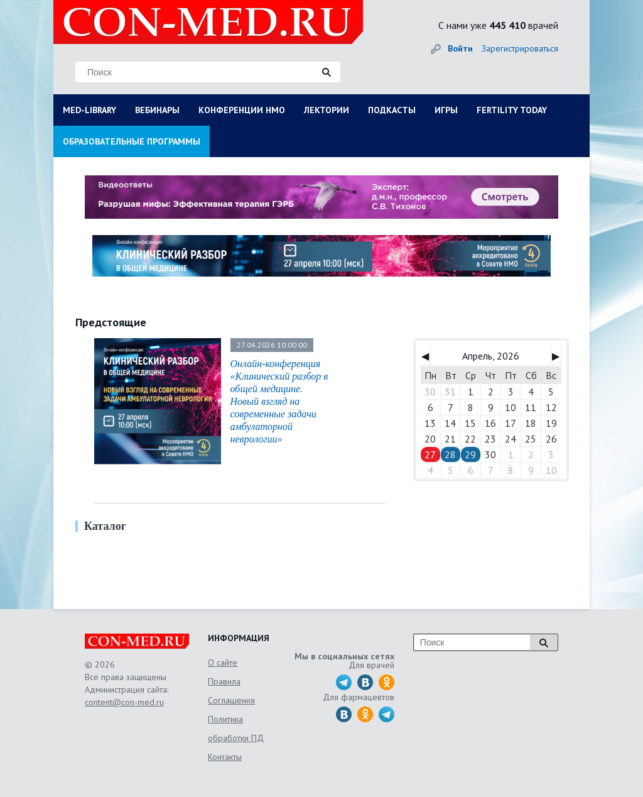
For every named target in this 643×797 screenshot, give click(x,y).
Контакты (225, 756)
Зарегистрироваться (520, 48)
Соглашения (231, 700)
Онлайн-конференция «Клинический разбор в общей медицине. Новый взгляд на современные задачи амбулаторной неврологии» (279, 401)
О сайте (222, 662)
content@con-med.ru (124, 702)
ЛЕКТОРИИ (326, 110)
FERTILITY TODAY (512, 110)
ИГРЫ (446, 110)
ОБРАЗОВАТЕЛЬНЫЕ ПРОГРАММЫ (131, 141)
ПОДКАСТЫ (392, 110)
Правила (224, 681)
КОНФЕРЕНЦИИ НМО (241, 110)
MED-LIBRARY (89, 110)
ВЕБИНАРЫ (157, 110)
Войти (460, 48)
